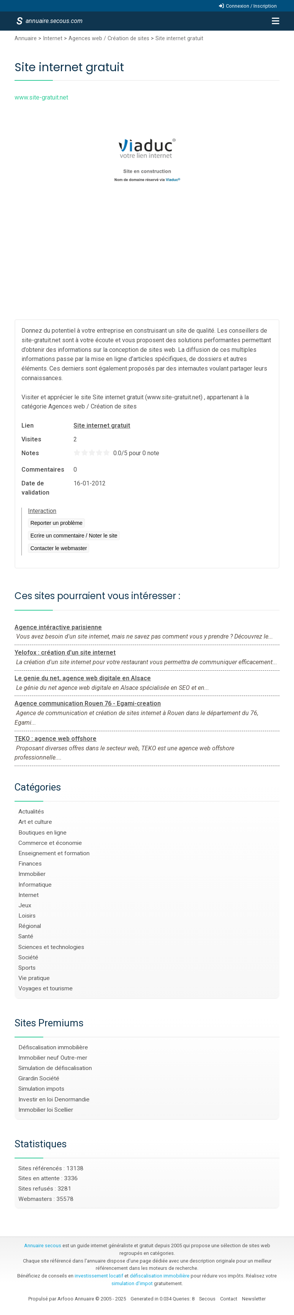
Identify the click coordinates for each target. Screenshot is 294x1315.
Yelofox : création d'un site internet (65, 652)
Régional (29, 926)
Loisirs (27, 915)
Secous (207, 1299)
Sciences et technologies (51, 947)
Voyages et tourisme (45, 988)
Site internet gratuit (179, 38)
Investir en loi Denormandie (54, 1099)
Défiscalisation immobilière (53, 1047)
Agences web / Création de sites (109, 38)
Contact (228, 1299)
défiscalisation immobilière (159, 1276)
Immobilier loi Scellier (45, 1109)
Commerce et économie (50, 843)
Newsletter (254, 1299)
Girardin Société (38, 1078)
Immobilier (32, 874)
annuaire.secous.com (54, 21)
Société (28, 957)
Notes (30, 453)
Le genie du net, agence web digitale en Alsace (83, 678)
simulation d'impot (132, 1283)
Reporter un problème (56, 523)
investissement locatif (99, 1276)
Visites (31, 439)
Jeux (24, 905)
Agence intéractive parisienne (58, 627)
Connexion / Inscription (251, 6)
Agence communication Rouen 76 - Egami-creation (88, 703)
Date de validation (35, 488)
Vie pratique (34, 978)
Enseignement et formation (54, 853)
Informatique (35, 884)
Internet (52, 38)
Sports (27, 967)
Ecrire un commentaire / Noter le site (73, 536)
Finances (30, 863)
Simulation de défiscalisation (55, 1068)
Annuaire (26, 38)
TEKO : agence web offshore (55, 738)
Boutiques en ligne (42, 832)
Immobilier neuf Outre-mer (52, 1057)
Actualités (31, 811)
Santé (25, 936)
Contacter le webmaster (58, 548)
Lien (27, 425)
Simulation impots (41, 1088)
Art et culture (35, 821)
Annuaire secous (42, 1245)
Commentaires (42, 469)
